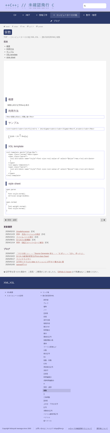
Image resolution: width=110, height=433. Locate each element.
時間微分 (47, 330)
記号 (45, 407)
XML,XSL (9, 282)
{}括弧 (46, 313)
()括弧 (46, 374)
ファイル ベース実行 (24, 237)
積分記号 (47, 353)
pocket (39, 26)
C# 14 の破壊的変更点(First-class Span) (32, 256)
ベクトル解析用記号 (51, 414)
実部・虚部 (11, 220)
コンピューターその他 (65, 15)
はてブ (30, 26)
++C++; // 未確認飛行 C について (80, 428)
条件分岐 (47, 320)
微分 (45, 333)
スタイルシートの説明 (14, 295)
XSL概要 (9, 292)
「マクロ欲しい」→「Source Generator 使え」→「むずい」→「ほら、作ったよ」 (50, 253)
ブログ (55, 21)
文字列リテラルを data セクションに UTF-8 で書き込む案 (40, 262)
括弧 (45, 317)
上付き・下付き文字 (51, 404)
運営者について (102, 428)
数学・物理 (89, 15)
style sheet (10, 57)
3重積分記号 (48, 411)
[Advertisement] (55, 79)
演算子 (46, 370)
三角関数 (47, 397)
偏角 (45, 306)
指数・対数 (48, 360)
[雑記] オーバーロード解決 (33, 243)
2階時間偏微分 (49, 380)
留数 (8, 32)
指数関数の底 (48, 340)
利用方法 (10, 49)
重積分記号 (48, 337)
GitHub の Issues (65, 272)
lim (45, 357)
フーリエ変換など (50, 347)
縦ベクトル (48, 421)
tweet (7, 26)
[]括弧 (46, 401)
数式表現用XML (47, 295)
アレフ (46, 303)
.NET (26, 15)
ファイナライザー (23, 259)
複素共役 (47, 323)
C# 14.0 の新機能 (23, 240)
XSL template (11, 55)
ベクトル (47, 417)
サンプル (10, 52)
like (22, 26)
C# (15, 15)
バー (45, 310)
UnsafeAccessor (23, 231)
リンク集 (44, 292)
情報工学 (41, 15)
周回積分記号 (48, 367)
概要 (8, 46)
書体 (45, 343)
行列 (45, 364)
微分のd (46, 327)
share (15, 26)
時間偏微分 (48, 377)
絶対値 (46, 300)
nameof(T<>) (21, 265)
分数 (45, 350)
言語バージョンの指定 (31, 234)
